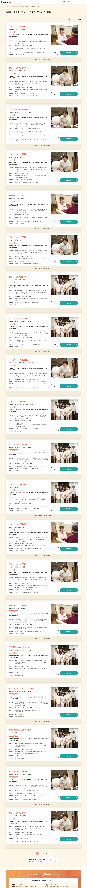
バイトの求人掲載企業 (20, 6)
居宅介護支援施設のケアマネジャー (22, 740)
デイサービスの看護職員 (18, 27)
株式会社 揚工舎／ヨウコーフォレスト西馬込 (21, 114)
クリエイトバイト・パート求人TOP (11, 6)
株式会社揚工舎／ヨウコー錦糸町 (17, 617)
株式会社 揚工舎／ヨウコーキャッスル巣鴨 (20, 453)
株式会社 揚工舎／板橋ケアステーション (20, 743)
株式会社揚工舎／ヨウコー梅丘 (17, 534)
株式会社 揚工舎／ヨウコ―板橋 (17, 575)
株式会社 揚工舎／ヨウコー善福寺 (18, 827)
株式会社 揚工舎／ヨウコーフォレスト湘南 (20, 659)
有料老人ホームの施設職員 (19, 323)
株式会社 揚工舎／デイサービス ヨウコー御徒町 (22, 410)
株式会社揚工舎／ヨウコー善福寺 (17, 30)
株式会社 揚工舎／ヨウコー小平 (17, 243)
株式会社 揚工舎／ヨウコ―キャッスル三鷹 (20, 326)
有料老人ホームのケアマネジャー (22, 656)
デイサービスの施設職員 (18, 281)
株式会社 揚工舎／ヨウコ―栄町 (17, 159)
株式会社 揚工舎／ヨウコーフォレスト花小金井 (21, 368)
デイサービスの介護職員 (18, 69)
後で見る (55, 53)
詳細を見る (68, 53)
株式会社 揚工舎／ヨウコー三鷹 (17, 72)
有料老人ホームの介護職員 (19, 111)
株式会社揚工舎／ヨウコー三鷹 (17, 201)
